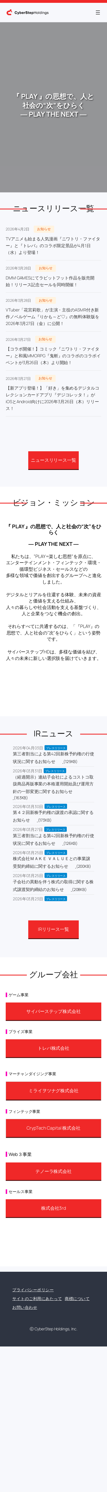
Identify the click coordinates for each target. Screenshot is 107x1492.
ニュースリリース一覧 (53, 460)
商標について (77, 1298)
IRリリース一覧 (53, 929)
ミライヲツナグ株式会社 (53, 1090)
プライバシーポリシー (33, 1289)
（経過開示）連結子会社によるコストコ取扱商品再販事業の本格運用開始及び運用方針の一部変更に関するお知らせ (53, 784)
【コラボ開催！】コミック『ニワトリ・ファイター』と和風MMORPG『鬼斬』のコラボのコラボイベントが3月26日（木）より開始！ (53, 355)
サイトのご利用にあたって (37, 1298)
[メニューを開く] (97, 12)
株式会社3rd (53, 1208)
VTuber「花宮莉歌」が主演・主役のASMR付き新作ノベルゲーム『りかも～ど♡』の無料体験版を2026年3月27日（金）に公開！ (52, 316)
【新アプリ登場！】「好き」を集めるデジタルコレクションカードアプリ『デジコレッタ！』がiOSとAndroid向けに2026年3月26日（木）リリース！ (52, 398)
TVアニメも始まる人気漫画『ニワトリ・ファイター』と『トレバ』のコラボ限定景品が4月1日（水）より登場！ (53, 245)
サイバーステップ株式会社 (53, 1011)
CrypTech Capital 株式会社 (53, 1128)
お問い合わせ (24, 1307)
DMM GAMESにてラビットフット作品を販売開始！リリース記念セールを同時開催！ (50, 281)
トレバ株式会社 (53, 1048)
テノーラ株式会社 (53, 1171)
